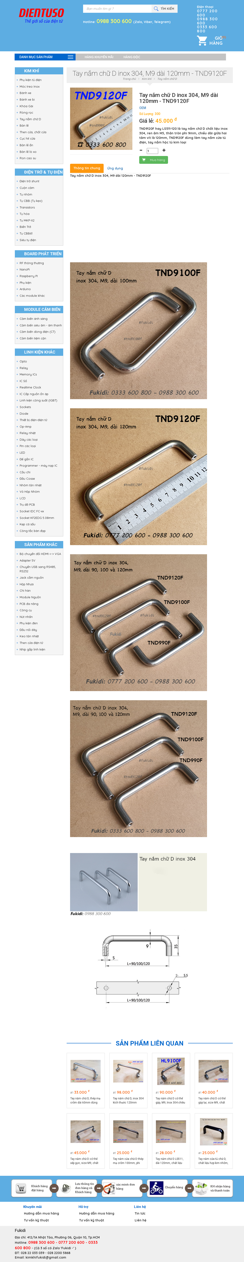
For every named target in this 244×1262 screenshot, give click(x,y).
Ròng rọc (26, 112)
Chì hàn (25, 590)
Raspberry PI (29, 276)
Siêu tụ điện (28, 240)
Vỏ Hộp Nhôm (30, 491)
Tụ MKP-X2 (27, 220)
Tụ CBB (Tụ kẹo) (31, 201)
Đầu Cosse (27, 478)
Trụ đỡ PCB (27, 504)
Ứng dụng (115, 168)
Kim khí (146, 79)
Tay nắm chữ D (30, 119)
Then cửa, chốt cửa (33, 132)
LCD (23, 498)
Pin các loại (28, 446)
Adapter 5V (27, 560)
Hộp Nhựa (27, 584)
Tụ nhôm (26, 194)
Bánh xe (25, 93)
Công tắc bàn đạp (33, 531)
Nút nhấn (26, 617)
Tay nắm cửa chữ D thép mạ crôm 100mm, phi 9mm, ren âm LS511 (128, 1161)
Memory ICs (28, 374)
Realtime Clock (30, 387)
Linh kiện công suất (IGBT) (38, 400)
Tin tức (140, 1213)
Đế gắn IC (27, 459)
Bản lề (24, 125)
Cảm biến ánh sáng (33, 318)
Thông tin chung (86, 168)
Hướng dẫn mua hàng (41, 1213)
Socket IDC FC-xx (32, 511)
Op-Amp (25, 426)
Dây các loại (29, 439)
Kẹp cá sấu (27, 524)
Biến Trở (25, 227)
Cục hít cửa (27, 138)
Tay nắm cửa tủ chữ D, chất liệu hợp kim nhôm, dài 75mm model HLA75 (213, 1161)
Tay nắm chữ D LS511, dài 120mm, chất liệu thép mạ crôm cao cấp (170, 1161)
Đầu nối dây (28, 630)
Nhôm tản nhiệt (31, 485)
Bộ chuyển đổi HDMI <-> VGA (40, 554)
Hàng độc (131, 57)
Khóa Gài (26, 106)
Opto (23, 361)
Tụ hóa (24, 214)
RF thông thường (32, 263)
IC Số (23, 381)
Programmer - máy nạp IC (38, 465)
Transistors (27, 207)
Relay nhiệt (28, 433)
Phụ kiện (25, 282)
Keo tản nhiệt (29, 636)
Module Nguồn (30, 597)
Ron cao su (28, 158)
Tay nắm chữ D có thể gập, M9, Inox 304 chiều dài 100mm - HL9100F (170, 1101)
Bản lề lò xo (28, 152)
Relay (24, 368)
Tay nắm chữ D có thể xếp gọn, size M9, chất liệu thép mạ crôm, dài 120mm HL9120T (84, 1161)
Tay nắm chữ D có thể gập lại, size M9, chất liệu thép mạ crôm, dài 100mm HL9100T (212, 1101)
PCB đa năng (29, 604)
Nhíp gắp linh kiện (32, 649)
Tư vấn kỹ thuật (36, 1220)
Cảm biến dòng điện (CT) (37, 331)
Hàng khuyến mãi (99, 57)
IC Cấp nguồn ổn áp (34, 394)
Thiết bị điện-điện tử (33, 420)
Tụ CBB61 (26, 233)
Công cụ (26, 610)
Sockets (25, 407)
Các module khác (32, 295)
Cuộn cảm (27, 188)
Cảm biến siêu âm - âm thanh (41, 325)
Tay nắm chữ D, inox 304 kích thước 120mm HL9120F (128, 1101)
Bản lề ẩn (26, 145)
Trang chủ (129, 79)
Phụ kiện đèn (29, 623)
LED (22, 452)
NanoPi (25, 269)
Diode (24, 413)
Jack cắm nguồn (32, 577)
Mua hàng (153, 160)
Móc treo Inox (29, 86)
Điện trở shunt (29, 181)
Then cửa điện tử (31, 643)
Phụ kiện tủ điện (31, 80)
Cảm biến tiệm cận (33, 338)
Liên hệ (140, 1220)
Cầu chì (25, 472)
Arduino (25, 289)
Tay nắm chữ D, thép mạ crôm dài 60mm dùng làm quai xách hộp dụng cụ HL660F (85, 1101)
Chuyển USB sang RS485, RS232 (38, 569)
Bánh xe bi (27, 99)
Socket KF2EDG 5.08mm (37, 518)
